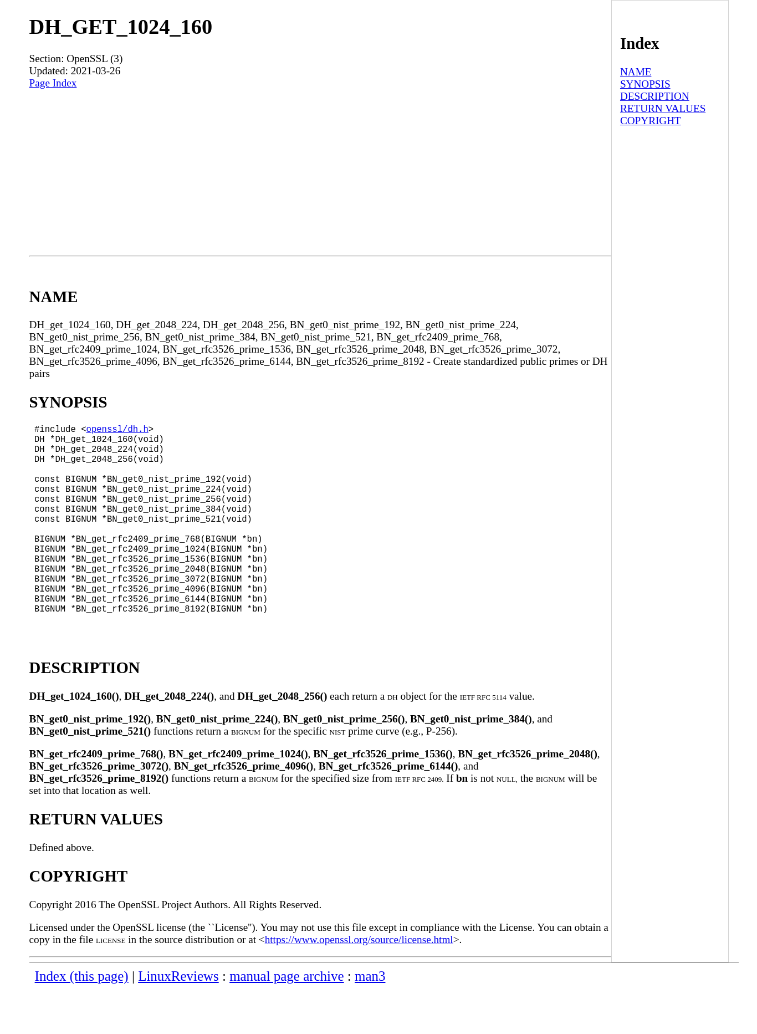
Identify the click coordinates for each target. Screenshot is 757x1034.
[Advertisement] (320, 172)
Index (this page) (82, 1020)
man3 (370, 1020)
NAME (636, 72)
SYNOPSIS (645, 84)
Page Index (53, 83)
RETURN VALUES (662, 108)
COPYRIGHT (650, 120)
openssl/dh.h (117, 431)
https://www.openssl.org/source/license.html (359, 984)
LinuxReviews (178, 1020)
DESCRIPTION (654, 96)
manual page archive (286, 1020)
